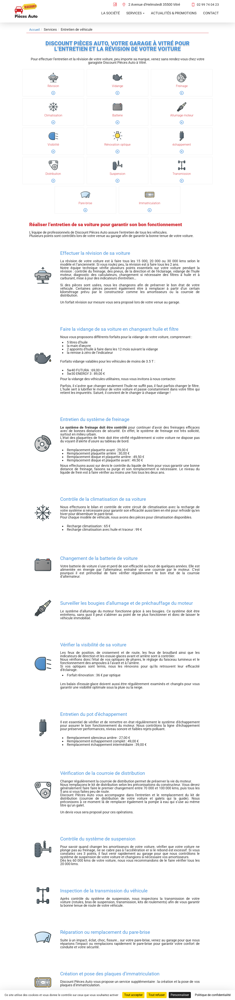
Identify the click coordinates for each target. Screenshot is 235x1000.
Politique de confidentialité (202, 961)
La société (110, 13)
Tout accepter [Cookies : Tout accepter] (133, 995)
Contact (211, 13)
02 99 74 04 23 (208, 4)
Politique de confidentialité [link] (213, 995)
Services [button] (135, 13)
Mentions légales (210, 966)
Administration (211, 971)
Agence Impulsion (209, 986)
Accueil (34, 29)
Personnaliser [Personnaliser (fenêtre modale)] (180, 995)
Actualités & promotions (174, 13)
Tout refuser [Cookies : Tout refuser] (156, 995)
